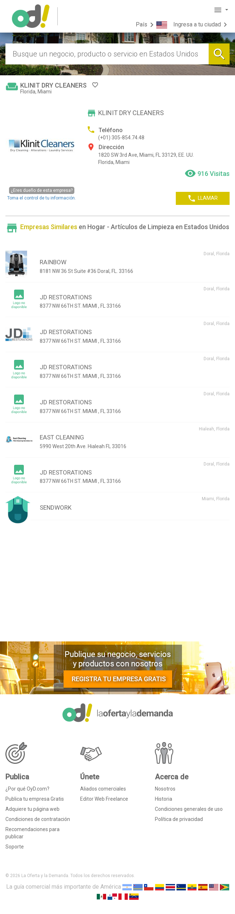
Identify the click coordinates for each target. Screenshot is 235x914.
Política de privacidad (179, 819)
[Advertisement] (117, 583)
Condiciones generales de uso (189, 809)
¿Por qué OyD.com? (27, 789)
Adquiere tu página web (32, 809)
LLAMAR (202, 198)
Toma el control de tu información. (41, 193)
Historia (163, 799)
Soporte (14, 847)
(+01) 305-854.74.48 (121, 137)
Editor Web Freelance (104, 799)
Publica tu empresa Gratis (34, 799)
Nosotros (165, 789)
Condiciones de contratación (37, 819)
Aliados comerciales (103, 789)
